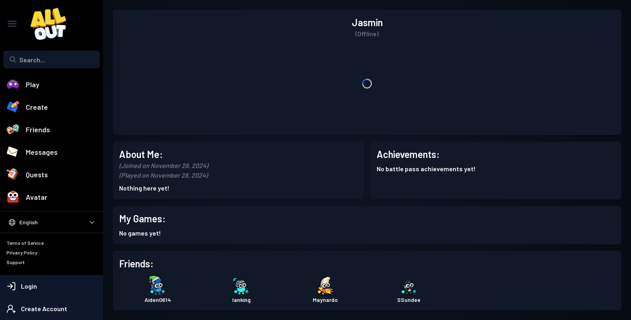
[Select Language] (51, 222)
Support (15, 262)
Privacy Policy (21, 252)
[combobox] (51, 59)
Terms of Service (24, 243)
